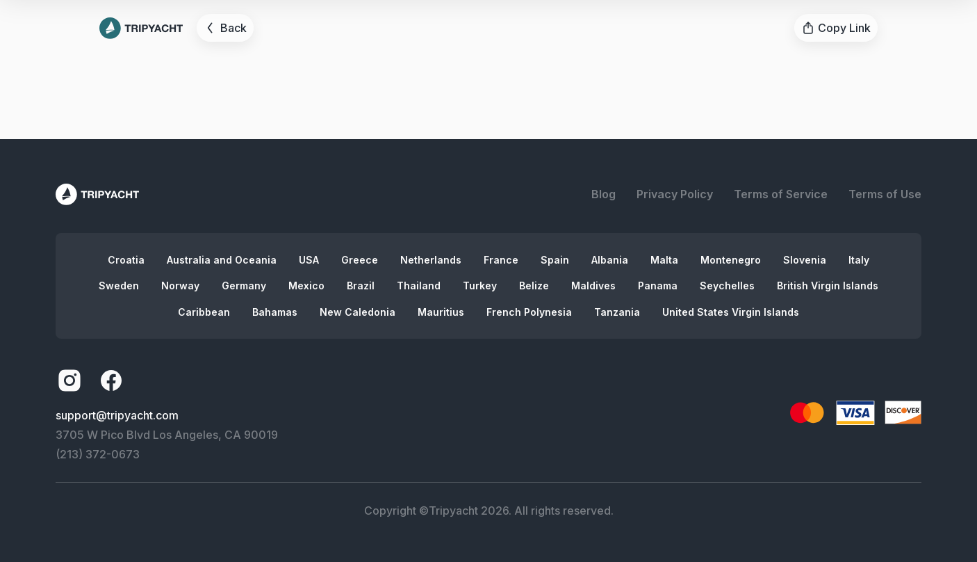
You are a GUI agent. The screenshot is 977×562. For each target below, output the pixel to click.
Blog (603, 194)
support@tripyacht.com (117, 415)
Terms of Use (884, 194)
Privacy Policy (675, 194)
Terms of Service (781, 194)
